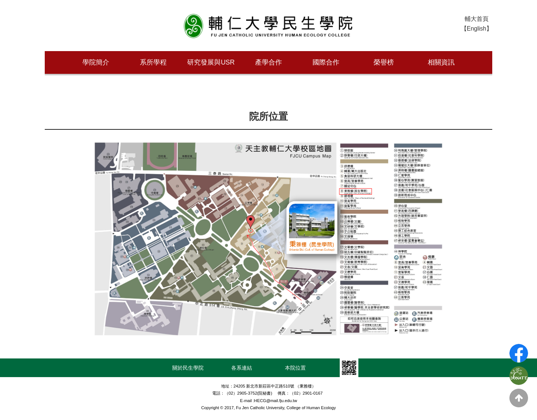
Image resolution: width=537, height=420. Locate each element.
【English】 (476, 28)
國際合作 (326, 62)
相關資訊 (441, 62)
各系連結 (241, 367)
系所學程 (153, 62)
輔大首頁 (477, 19)
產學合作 (268, 62)
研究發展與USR (211, 62)
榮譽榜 (384, 62)
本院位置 (295, 367)
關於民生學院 (188, 367)
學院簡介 (95, 62)
